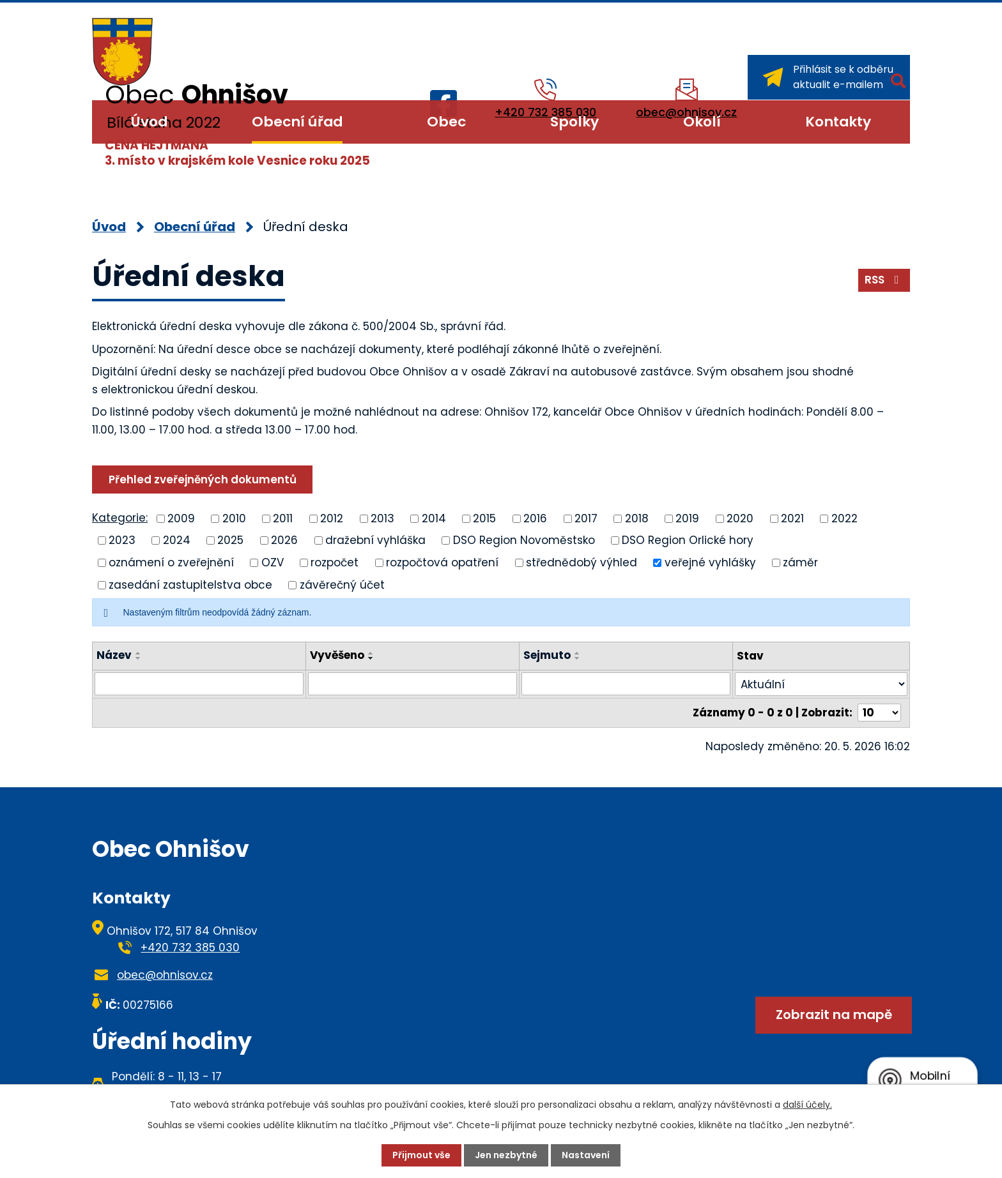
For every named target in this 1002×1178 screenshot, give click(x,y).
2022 (844, 517)
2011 (283, 517)
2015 (484, 517)
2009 (181, 517)
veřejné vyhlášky (710, 562)
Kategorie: (120, 517)
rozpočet (334, 562)
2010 (234, 517)
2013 (382, 517)
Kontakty (838, 122)
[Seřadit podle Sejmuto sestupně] (578, 658)
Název (114, 655)
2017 (585, 517)
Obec (446, 122)
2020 (740, 517)
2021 (792, 517)
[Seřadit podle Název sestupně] (139, 658)
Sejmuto (547, 655)
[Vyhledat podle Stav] (821, 684)
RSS (884, 279)
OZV (272, 562)
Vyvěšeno (337, 655)
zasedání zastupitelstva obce (190, 584)
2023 (122, 540)
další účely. (807, 1104)
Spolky (574, 122)
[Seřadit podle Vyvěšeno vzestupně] (371, 653)
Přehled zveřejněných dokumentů (203, 479)
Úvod (149, 122)
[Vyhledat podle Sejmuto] (625, 683)
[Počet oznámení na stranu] (879, 712)
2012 (331, 517)
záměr (800, 562)
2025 (230, 540)
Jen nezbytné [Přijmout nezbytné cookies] (506, 1155)
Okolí (702, 122)
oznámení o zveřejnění (171, 562)
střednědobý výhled (581, 562)
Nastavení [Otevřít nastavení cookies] (586, 1155)
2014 (434, 517)
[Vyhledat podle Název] (199, 683)
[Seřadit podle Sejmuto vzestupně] (578, 653)
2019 (687, 517)
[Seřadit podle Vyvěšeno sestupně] (371, 658)
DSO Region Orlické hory (687, 540)
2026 (284, 540)
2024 (176, 540)
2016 (535, 517)
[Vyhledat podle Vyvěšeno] (412, 683)
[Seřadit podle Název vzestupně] (139, 653)
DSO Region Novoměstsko (524, 540)
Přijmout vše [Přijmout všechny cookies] (421, 1155)
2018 (637, 517)
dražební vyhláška (375, 540)
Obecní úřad (297, 122)
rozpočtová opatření (442, 562)
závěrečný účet (342, 584)
